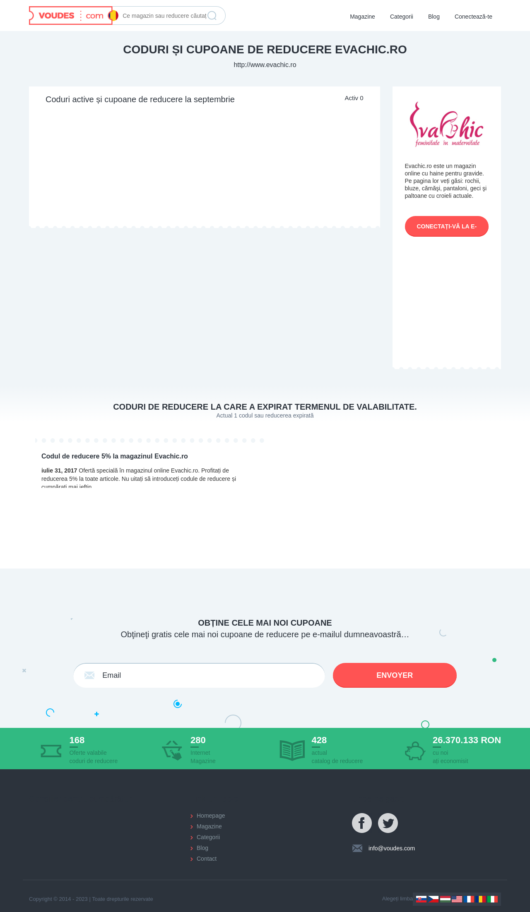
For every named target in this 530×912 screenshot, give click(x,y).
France (469, 899)
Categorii (401, 16)
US (457, 899)
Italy (492, 899)
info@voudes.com (392, 848)
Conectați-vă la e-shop (447, 230)
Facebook (362, 823)
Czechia (433, 899)
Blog (434, 16)
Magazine (362, 16)
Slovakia (421, 899)
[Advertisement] (204, 166)
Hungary (445, 899)
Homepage (211, 815)
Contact (207, 858)
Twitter (388, 823)
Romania (480, 899)
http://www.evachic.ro (265, 64)
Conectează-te (473, 16)
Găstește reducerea (212, 16)
